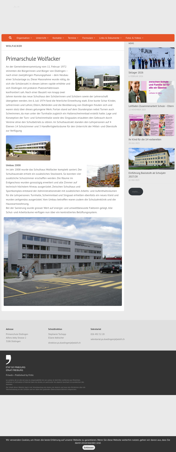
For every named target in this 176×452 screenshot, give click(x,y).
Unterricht (41, 37)
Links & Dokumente (109, 37)
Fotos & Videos (133, 37)
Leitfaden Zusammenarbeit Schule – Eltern (151, 109)
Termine (72, 37)
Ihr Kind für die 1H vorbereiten (145, 143)
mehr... (135, 195)
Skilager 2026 (136, 76)
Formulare (87, 37)
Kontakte (57, 37)
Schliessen (89, 447)
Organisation (23, 37)
